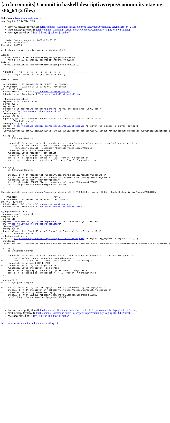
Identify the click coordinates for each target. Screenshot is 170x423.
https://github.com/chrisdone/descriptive (34, 125)
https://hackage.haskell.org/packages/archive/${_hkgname (49, 143)
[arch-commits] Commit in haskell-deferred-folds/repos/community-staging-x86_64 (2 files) (88, 26)
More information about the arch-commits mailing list (29, 376)
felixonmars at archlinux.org (27, 18)
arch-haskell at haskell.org (63, 105)
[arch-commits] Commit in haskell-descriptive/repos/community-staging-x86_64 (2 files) (83, 29)
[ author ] (65, 32)
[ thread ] (44, 32)
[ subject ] (54, 32)
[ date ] (34, 32)
